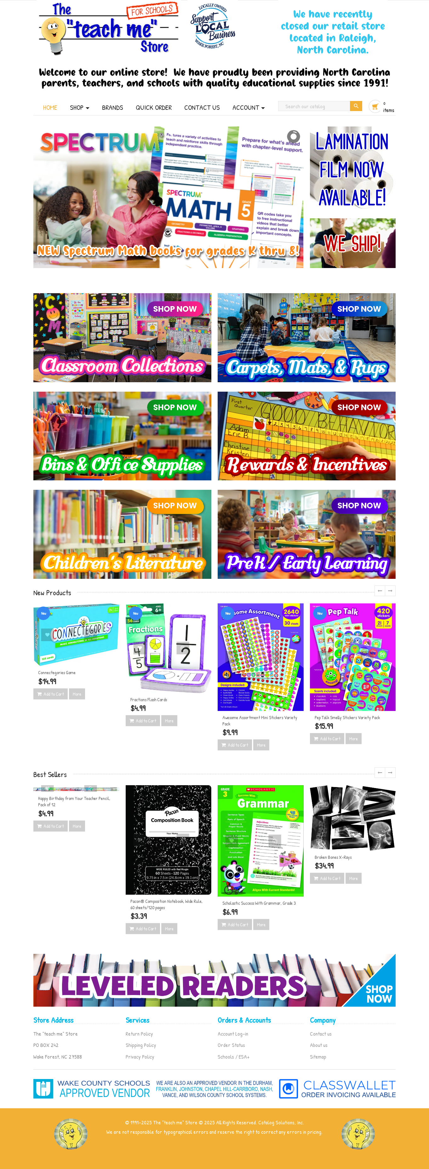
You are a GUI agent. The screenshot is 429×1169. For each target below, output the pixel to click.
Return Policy (139, 1033)
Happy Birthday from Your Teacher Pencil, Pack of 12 (74, 801)
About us (319, 1045)
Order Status (231, 1045)
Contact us (321, 1033)
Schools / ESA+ (233, 1056)
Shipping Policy (141, 1045)
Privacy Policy (140, 1056)
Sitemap (318, 1056)
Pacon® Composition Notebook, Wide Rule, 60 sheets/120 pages (166, 904)
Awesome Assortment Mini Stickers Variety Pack (259, 720)
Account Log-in (233, 1033)
